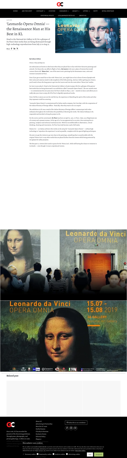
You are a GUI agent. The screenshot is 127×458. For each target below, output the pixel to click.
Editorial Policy (40, 436)
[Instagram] (71, 428)
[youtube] (75, 428)
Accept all (99, 454)
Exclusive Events (41, 434)
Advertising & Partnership (44, 424)
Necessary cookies (30, 454)
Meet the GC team (41, 426)
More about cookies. (80, 450)
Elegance (38, 439)
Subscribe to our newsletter (76, 423)
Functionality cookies (45, 454)
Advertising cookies (74, 454)
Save (90, 454)
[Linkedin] (14, 49)
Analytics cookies (60, 454)
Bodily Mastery (40, 429)
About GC (39, 421)
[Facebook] (11, 49)
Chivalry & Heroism (42, 431)
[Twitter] (17, 49)
